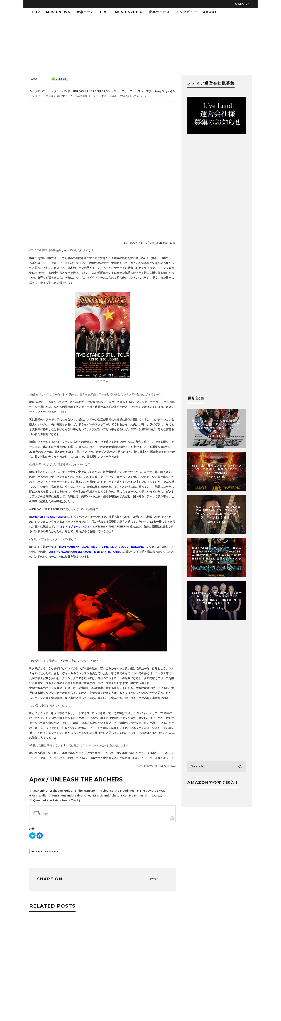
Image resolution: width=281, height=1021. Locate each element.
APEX (45, 813)
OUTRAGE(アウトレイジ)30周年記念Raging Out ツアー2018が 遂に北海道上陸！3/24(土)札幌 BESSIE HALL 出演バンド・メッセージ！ (217, 555)
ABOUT (210, 12)
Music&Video (129, 12)
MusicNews (58, 12)
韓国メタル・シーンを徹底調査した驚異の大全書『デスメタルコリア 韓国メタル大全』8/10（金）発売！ (217, 426)
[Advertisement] (102, 975)
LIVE (104, 12)
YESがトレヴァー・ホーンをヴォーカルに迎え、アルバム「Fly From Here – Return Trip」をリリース (216, 598)
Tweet (33, 78)
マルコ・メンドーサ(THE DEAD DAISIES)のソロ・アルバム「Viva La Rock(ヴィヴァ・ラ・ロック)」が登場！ (217, 512)
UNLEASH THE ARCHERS (45, 851)
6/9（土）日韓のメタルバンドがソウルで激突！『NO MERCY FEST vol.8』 (217, 469)
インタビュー (186, 12)
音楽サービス (159, 12)
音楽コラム (85, 12)
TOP (36, 12)
